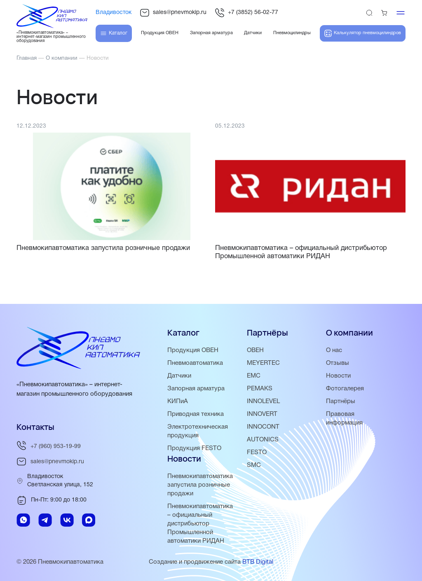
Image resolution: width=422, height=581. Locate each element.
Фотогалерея (345, 389)
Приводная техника (195, 414)
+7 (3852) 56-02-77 (246, 13)
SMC (254, 465)
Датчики (179, 376)
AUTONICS (263, 440)
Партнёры (340, 401)
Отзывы (337, 363)
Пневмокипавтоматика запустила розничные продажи (200, 485)
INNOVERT (262, 414)
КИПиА (177, 401)
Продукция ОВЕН (192, 350)
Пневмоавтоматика (195, 363)
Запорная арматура (196, 389)
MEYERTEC (263, 363)
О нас (334, 350)
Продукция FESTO (194, 448)
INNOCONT (263, 427)
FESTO (257, 452)
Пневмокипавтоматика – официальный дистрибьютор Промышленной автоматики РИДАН (200, 524)
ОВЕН (255, 350)
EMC (253, 376)
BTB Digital (257, 562)
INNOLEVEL (263, 401)
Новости (338, 376)
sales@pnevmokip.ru (173, 13)
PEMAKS (259, 389)
